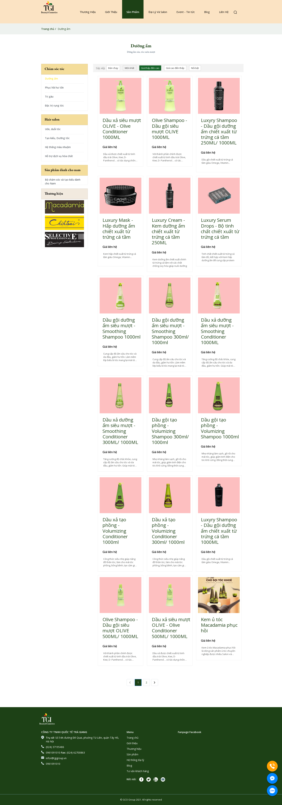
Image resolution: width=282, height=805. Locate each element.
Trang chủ (47, 29)
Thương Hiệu (88, 12)
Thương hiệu (54, 194)
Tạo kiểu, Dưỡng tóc (57, 138)
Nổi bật (195, 68)
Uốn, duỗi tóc (53, 129)
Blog (207, 12)
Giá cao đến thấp (175, 68)
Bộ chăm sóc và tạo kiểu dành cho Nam (62, 181)
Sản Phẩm (132, 12)
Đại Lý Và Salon (158, 12)
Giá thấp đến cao (150, 68)
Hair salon (52, 120)
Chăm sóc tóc (54, 69)
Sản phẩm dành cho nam (63, 170)
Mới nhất (129, 68)
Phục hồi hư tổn (54, 87)
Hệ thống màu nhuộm (58, 147)
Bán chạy (113, 68)
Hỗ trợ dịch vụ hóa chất (59, 156)
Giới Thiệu (111, 12)
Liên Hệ (223, 12)
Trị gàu (49, 96)
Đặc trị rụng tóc (54, 105)
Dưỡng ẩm (51, 78)
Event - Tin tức (185, 12)
